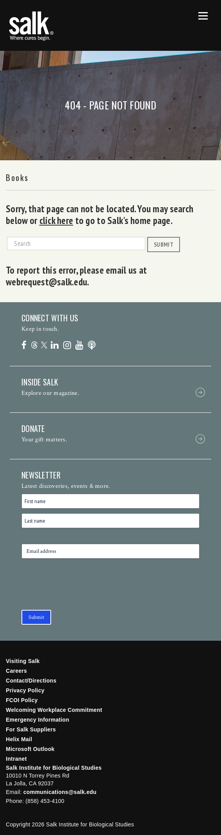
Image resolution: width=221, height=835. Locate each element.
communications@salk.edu (59, 792)
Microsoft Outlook (30, 749)
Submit (163, 244)
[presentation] (80, 589)
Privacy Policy (25, 690)
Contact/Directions (31, 680)
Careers (16, 671)
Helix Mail (19, 739)
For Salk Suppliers (31, 729)
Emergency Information (37, 720)
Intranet (16, 759)
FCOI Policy (22, 700)
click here (56, 220)
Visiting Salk (23, 661)
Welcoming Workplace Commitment (54, 710)
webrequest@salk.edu (46, 282)
